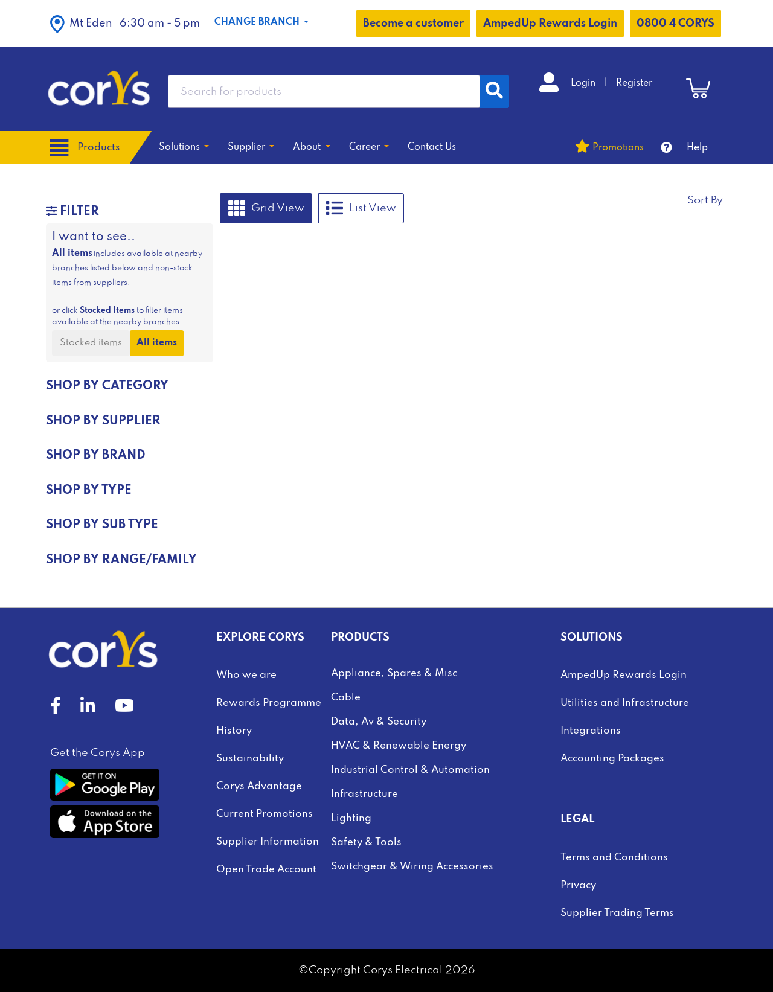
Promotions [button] (618, 148)
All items (156, 343)
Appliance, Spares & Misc (394, 673)
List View (361, 208)
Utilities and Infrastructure (624, 703)
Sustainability (250, 759)
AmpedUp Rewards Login (550, 23)
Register (634, 83)
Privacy (578, 885)
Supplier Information (267, 842)
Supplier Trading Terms (617, 913)
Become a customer (413, 23)
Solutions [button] (180, 147)
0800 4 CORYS (675, 23)
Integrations (590, 731)
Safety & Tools (366, 842)
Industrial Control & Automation (410, 770)
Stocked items (91, 343)
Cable (346, 698)
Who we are (246, 675)
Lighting (351, 818)
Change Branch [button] (258, 22)
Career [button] (365, 147)
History (234, 731)
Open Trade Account (266, 870)
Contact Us (432, 147)
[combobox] (324, 91)
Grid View (266, 208)
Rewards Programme (268, 703)
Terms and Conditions (614, 858)
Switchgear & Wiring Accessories (412, 867)
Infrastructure (364, 794)
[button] (125, 23)
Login (584, 83)
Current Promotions (264, 814)
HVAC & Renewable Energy (398, 746)
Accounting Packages (612, 759)
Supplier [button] (248, 147)
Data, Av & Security (378, 722)
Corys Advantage (259, 786)
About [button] (308, 147)
